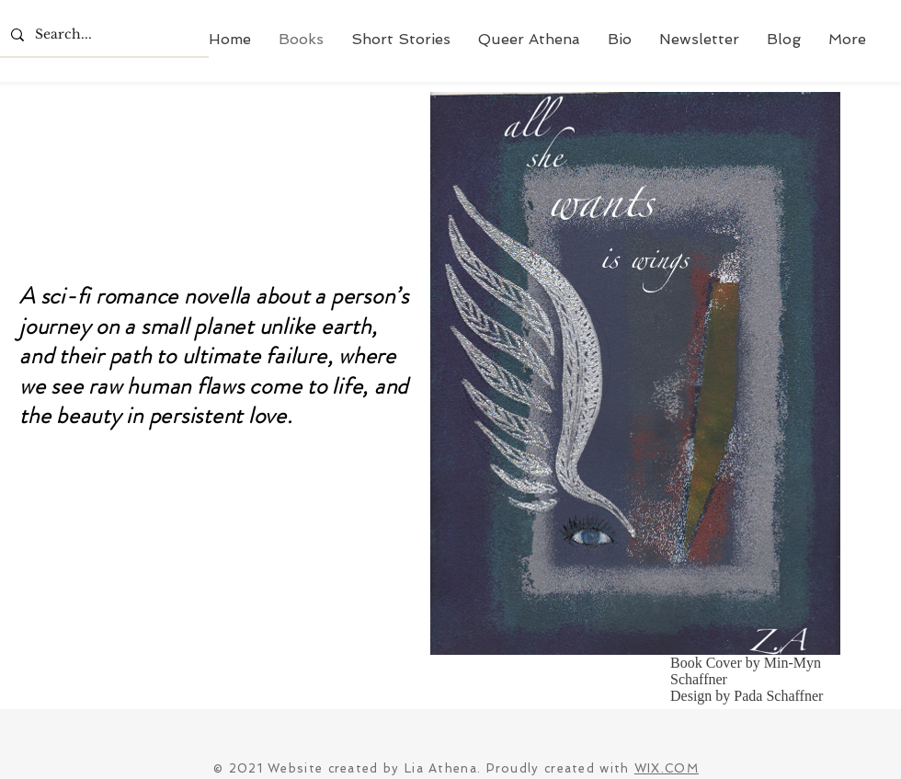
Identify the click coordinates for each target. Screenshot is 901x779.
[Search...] (102, 35)
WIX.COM (666, 768)
